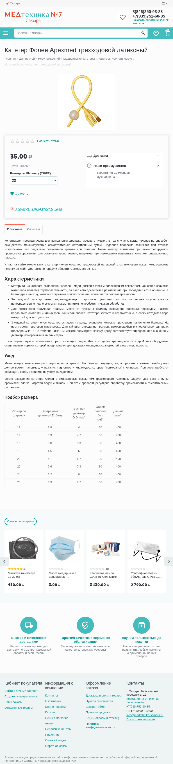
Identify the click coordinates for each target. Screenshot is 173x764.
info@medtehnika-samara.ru (144, 715)
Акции (49, 723)
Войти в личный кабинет (21, 690)
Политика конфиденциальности (100, 725)
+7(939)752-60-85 (148, 16)
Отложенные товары (19, 707)
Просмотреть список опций (38, 208)
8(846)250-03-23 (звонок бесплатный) (142, 700)
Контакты (138, 23)
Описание (15, 229)
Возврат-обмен (96, 706)
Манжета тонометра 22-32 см (21, 574)
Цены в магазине (56, 718)
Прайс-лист (53, 734)
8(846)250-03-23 (147, 11)
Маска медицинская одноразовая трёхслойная (62, 575)
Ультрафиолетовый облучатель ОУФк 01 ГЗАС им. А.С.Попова (145, 575)
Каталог (50, 712)
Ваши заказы (13, 702)
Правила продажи (98, 712)
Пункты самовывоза (99, 701)
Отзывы (33, 229)
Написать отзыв (48, 141)
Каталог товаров (5, 33)
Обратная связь (56, 746)
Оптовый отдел (55, 740)
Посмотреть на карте (140, 719)
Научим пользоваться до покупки (141, 639)
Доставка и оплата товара (103, 695)
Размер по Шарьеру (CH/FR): (31, 173)
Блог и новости (55, 706)
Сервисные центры (58, 729)
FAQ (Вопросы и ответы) (102, 718)
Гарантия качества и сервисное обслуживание (85, 639)
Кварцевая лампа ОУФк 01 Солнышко (103, 574)
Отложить (19, 193)
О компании (53, 701)
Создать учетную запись (21, 696)
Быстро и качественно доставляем (29, 639)
